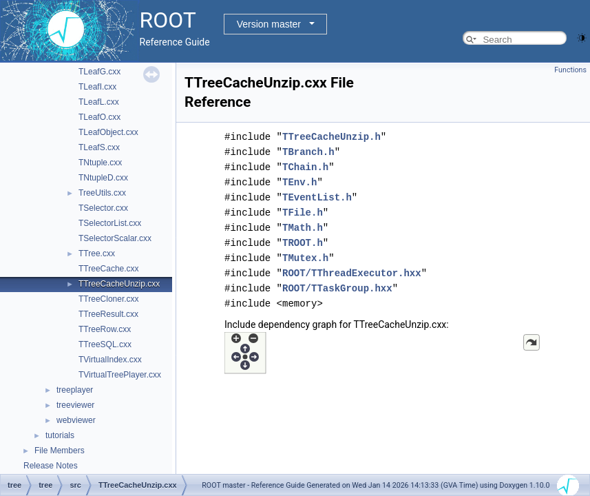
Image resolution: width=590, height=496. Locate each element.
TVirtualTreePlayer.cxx (119, 375)
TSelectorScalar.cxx (114, 238)
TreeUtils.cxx (102, 193)
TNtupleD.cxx (103, 178)
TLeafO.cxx (99, 117)
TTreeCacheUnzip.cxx (119, 284)
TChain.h (305, 167)
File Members (59, 450)
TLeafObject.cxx (108, 132)
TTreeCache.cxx (108, 268)
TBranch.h (308, 151)
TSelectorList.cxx (109, 223)
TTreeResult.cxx (108, 314)
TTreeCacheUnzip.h (331, 136)
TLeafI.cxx (97, 87)
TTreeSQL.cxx (104, 344)
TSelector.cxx (103, 208)
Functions (570, 69)
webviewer (76, 420)
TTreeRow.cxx (104, 329)
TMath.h (302, 227)
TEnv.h (299, 182)
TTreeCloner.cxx (108, 299)
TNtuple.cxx (100, 162)
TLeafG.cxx (99, 71)
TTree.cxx (96, 253)
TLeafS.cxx (99, 147)
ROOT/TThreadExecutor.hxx (351, 273)
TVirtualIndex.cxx (110, 359)
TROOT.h (302, 242)
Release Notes (50, 466)
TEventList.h (317, 197)
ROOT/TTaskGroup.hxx (337, 288)
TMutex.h (305, 258)
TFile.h (302, 212)
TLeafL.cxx (98, 102)
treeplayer (74, 390)
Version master (269, 24)
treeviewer (75, 405)
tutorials (59, 435)
